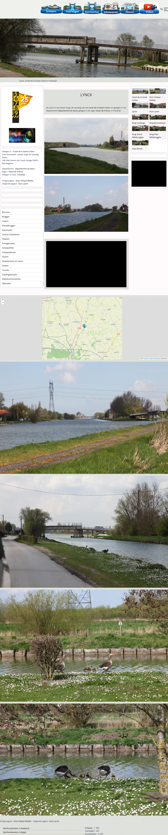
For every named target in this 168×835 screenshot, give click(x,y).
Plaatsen (6, 239)
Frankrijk (21, 174)
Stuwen (5, 265)
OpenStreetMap (155, 358)
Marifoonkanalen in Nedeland (16, 828)
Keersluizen (7, 230)
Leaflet (144, 358)
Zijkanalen (6, 283)
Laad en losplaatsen (11, 234)
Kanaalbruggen (8, 225)
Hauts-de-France (103, 110)
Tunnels (5, 270)
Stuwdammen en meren (12, 261)
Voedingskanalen (9, 274)
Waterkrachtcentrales (11, 279)
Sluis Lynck (23, 183)
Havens (5, 221)
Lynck (134, 111)
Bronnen (6, 212)
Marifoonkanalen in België (14, 832)
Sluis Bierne (137, 148)
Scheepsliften (8, 248)
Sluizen (5, 256)
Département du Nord (67, 110)
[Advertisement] (85, 264)
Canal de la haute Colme (99, 107)
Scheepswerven (9, 252)
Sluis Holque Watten (24, 180)
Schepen (88, 828)
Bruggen (5, 216)
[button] (84, 326)
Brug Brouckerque (157, 123)
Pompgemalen (8, 243)
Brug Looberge (138, 123)
